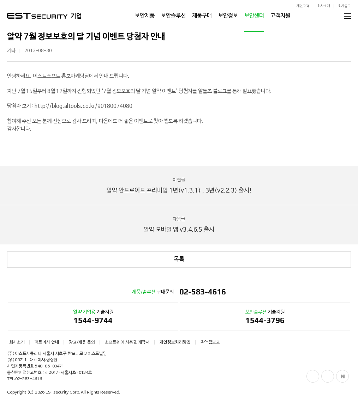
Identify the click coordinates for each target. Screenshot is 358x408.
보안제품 (145, 16)
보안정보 (228, 16)
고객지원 (280, 16)
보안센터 (254, 16)
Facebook (312, 376)
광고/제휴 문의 (82, 342)
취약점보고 (210, 342)
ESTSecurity (37, 16)
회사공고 (344, 6)
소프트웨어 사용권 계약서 (127, 342)
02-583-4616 (28, 379)
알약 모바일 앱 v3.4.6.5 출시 (179, 224)
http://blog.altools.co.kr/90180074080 (83, 106)
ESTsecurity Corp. (63, 392)
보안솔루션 (173, 16)
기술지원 (93, 318)
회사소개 (323, 6)
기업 (76, 16)
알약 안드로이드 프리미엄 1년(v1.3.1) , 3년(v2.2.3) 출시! (179, 185)
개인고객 (303, 6)
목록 (179, 259)
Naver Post (342, 376)
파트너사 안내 (47, 342)
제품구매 (202, 16)
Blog (327, 376)
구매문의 (179, 292)
